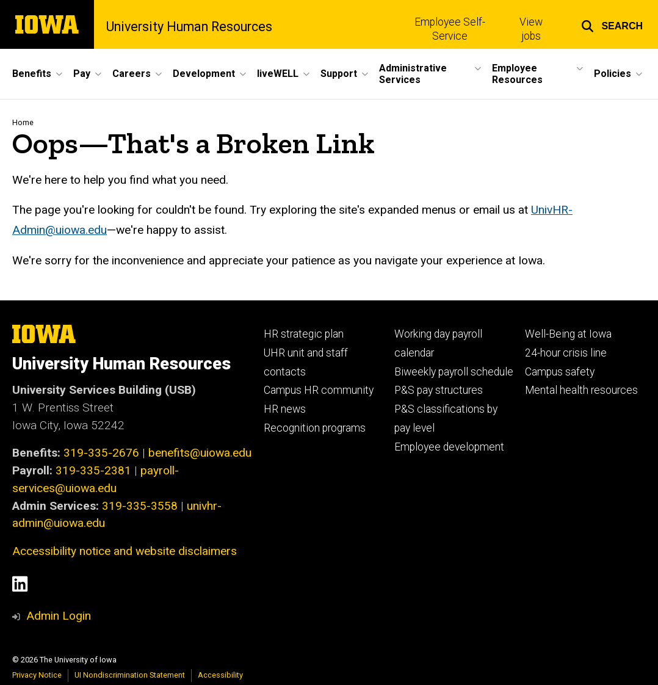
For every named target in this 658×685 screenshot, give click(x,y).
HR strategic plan (304, 334)
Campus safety (560, 372)
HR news (285, 409)
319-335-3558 (140, 506)
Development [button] (204, 73)
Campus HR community (319, 390)
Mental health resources (581, 390)
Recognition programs (315, 428)
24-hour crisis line (566, 353)
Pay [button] (81, 73)
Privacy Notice (37, 675)
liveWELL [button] (277, 73)
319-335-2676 (101, 453)
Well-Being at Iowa (568, 334)
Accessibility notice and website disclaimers (124, 551)
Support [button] (338, 73)
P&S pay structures (438, 390)
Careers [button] (131, 73)
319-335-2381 (93, 470)
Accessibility (220, 675)
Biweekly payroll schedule (453, 372)
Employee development (449, 447)
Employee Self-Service (449, 29)
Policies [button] (612, 73)
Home (23, 122)
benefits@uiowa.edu (199, 453)
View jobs (531, 29)
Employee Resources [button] (517, 73)
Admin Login (58, 616)
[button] (612, 24)
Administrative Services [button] (413, 73)
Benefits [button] (31, 73)
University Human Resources (189, 27)
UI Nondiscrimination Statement (129, 675)
